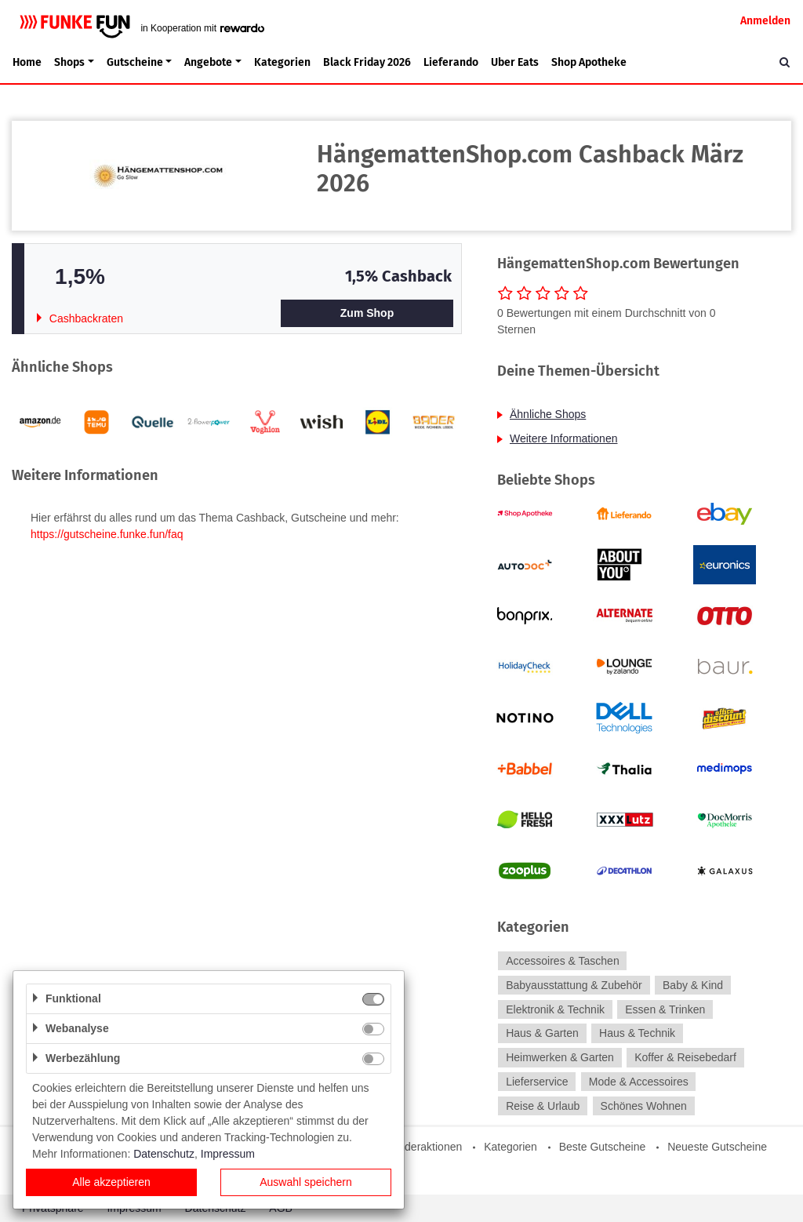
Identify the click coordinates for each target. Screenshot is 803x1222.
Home (27, 62)
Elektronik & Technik (555, 1009)
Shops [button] (69, 62)
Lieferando (450, 62)
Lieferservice (537, 1081)
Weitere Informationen (563, 438)
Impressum (228, 1153)
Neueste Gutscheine (717, 1146)
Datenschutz (163, 1153)
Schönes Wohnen (644, 1106)
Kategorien (282, 62)
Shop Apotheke (589, 62)
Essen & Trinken (665, 1009)
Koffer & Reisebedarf (685, 1057)
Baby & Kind (693, 985)
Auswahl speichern (306, 1182)
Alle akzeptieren (111, 1182)
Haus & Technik (637, 1033)
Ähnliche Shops (548, 414)
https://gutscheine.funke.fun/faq (107, 534)
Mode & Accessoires (639, 1081)
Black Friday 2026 (367, 62)
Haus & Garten (542, 1033)
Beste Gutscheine (602, 1146)
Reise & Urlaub (543, 1106)
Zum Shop (367, 313)
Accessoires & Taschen (562, 961)
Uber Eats (515, 62)
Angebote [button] (208, 62)
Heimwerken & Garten (560, 1057)
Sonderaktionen (423, 1146)
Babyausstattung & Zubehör (574, 985)
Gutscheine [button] (135, 62)
